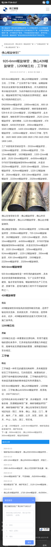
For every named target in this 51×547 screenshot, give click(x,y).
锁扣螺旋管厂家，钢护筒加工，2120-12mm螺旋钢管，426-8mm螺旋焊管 (27, 484)
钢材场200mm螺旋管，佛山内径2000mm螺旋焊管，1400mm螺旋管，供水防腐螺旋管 (27, 452)
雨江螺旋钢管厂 (11, 9)
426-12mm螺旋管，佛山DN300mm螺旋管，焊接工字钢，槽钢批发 (27, 460)
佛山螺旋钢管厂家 (11, 47)
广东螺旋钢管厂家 (42, 44)
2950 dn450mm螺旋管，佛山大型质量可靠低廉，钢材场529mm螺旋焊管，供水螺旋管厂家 (27, 468)
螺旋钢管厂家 (29, 44)
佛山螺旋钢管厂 (11, 52)
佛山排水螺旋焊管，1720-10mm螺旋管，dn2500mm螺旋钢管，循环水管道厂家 (27, 493)
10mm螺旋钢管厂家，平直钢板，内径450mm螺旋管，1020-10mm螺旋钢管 (27, 476)
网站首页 (19, 44)
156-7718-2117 (10, 2)
